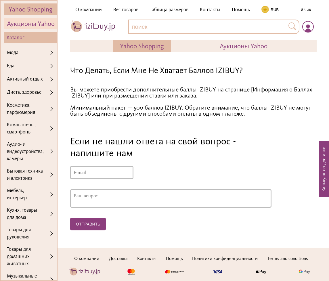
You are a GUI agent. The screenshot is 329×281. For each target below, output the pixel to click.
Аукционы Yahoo (31, 24)
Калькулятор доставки (323, 169)
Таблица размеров (169, 9)
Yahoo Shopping (31, 9)
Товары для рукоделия (19, 233)
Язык (306, 9)
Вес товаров (125, 9)
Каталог (15, 37)
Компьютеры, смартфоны (21, 128)
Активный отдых (25, 79)
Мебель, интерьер (17, 194)
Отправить (88, 224)
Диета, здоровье (24, 92)
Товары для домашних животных (19, 256)
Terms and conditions (287, 258)
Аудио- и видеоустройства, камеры (25, 151)
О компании (88, 9)
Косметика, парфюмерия (21, 108)
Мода (12, 52)
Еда (10, 65)
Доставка (118, 258)
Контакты (210, 9)
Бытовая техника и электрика (25, 174)
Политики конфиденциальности (225, 258)
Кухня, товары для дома (22, 213)
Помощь (241, 9)
